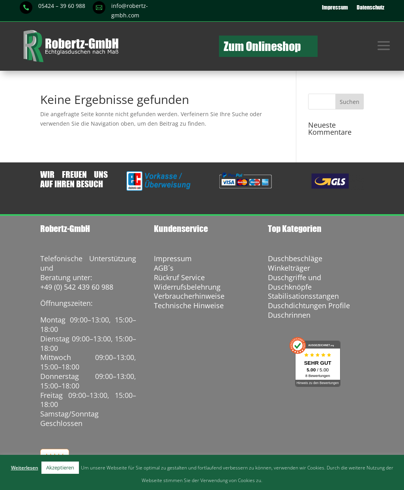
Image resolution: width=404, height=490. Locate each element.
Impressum (335, 7)
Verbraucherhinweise (189, 296)
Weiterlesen (24, 467)
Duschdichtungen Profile (309, 305)
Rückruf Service (179, 277)
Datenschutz (370, 7)
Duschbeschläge (295, 258)
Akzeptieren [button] (60, 467)
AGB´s (164, 268)
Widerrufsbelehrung (187, 287)
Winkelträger (289, 268)
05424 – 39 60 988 (61, 5)
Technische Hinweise (189, 305)
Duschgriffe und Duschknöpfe (294, 282)
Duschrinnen (289, 315)
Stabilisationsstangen (303, 296)
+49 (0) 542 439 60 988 (76, 287)
